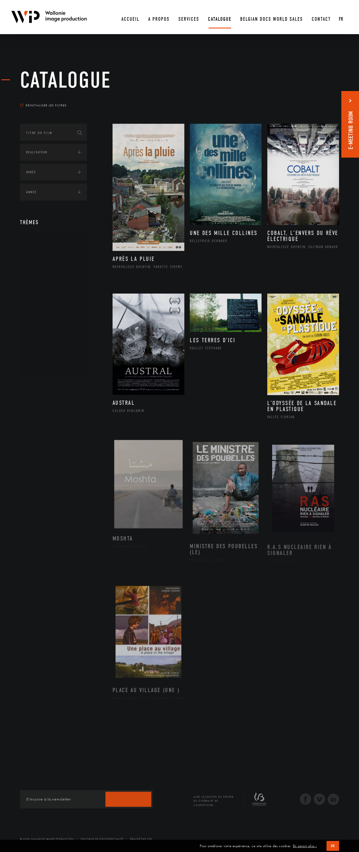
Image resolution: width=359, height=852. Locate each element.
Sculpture (41, 358)
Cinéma (38, 285)
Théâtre (38, 367)
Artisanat (41, 268)
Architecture (44, 258)
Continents (36, 387)
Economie (34, 450)
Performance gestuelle (54, 340)
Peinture (39, 331)
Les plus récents (325, 100)
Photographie (45, 349)
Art (29, 242)
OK (333, 845)
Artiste (38, 277)
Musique (39, 313)
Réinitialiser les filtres (43, 105)
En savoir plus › (305, 846)
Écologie (34, 404)
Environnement (46, 430)
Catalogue (65, 80)
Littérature (42, 304)
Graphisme (41, 295)
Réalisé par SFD (141, 839)
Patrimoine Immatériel (53, 322)
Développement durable (53, 421)
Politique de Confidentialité (102, 839)
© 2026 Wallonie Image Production (47, 839)
